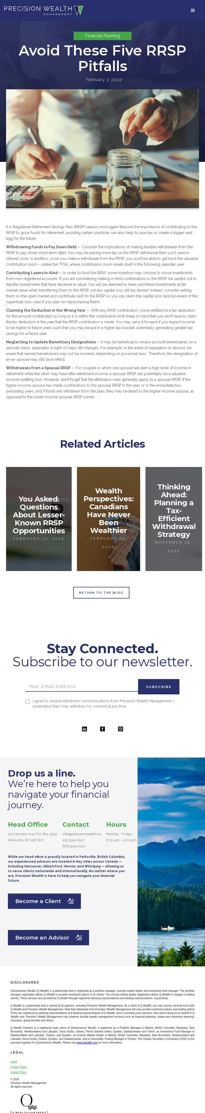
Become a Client (44, 895)
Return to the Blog (101, 593)
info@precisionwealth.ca (81, 828)
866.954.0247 (73, 840)
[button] (193, 10)
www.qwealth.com (87, 1042)
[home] (43, 10)
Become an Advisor (48, 931)
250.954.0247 (73, 834)
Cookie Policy (19, 1072)
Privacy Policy (19, 1066)
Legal (14, 1061)
